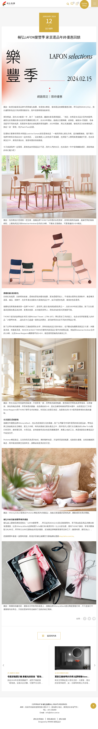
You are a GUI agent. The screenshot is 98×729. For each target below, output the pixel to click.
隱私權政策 (51, 719)
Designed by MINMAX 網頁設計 (49, 722)
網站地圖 (62, 719)
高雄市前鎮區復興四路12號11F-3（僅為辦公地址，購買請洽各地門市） (52, 707)
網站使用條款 (38, 719)
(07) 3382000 (52, 710)
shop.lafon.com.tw (66, 536)
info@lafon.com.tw (52, 713)
